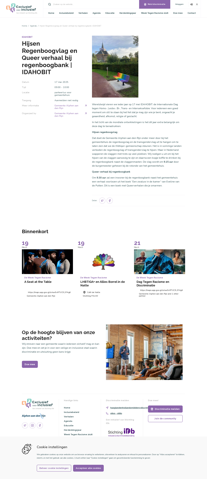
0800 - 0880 (116, 413)
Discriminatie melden (167, 409)
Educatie (110, 13)
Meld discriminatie (156, 4)
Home (51, 13)
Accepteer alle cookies (88, 468)
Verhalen (83, 13)
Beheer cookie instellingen (54, 468)
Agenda (97, 13)
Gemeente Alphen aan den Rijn (71, 107)
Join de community (165, 418)
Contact (192, 13)
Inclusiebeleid (66, 13)
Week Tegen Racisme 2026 (154, 13)
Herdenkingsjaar (127, 13)
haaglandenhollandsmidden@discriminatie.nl (133, 408)
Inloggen (179, 4)
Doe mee (178, 13)
